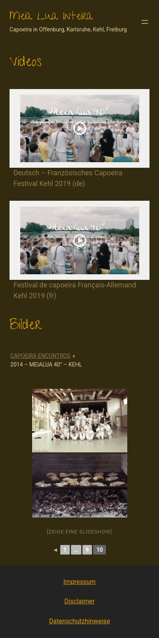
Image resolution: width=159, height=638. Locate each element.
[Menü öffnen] (144, 22)
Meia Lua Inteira (51, 17)
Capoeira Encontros (40, 356)
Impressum (79, 582)
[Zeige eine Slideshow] (79, 532)
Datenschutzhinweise (79, 621)
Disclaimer (79, 601)
